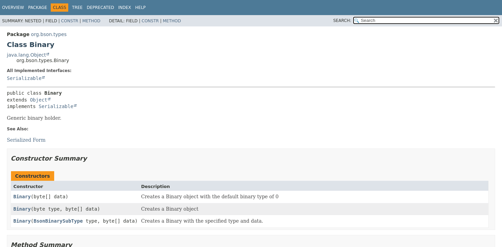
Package (37, 7)
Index (124, 7)
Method (91, 21)
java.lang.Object (26, 55)
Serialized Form (26, 140)
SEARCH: (342, 20)
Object (38, 100)
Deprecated (100, 7)
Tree (77, 7)
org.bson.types (49, 34)
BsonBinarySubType (58, 221)
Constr (69, 21)
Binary (22, 196)
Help (140, 7)
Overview (13, 7)
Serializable (24, 78)
